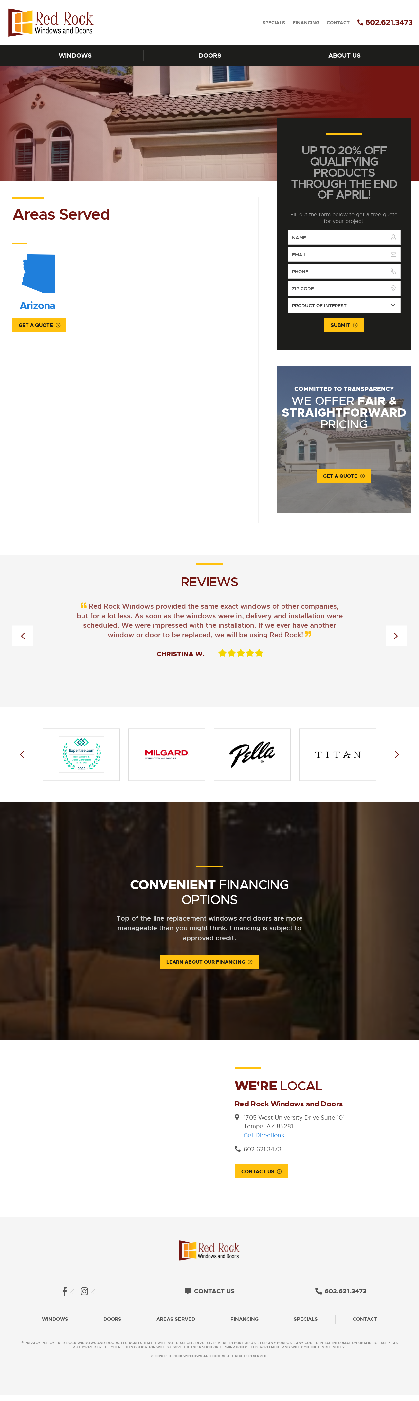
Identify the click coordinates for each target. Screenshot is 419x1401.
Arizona (37, 281)
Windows (75, 55)
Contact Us (257, 1172)
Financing (306, 23)
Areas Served (175, 1326)
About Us (344, 55)
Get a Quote (36, 325)
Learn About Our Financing (205, 962)
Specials (274, 23)
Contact (338, 23)
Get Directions (264, 1136)
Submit (340, 325)
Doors (210, 55)
